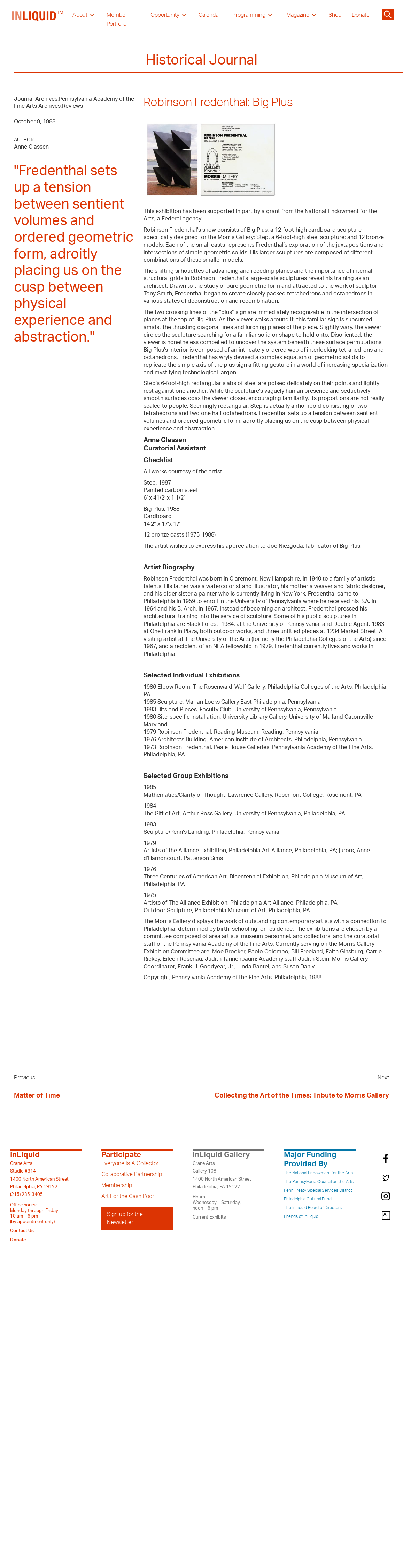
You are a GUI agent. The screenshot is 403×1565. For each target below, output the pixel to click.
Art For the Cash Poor (127, 1196)
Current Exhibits (209, 1217)
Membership (116, 1185)
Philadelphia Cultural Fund (308, 1199)
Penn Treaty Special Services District (318, 1190)
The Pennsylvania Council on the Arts (319, 1182)
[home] (38, 19)
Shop (334, 15)
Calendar (209, 15)
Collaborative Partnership (131, 1174)
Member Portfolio (117, 19)
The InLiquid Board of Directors (313, 1208)
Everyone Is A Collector (129, 1163)
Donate (361, 15)
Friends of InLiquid (301, 1216)
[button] (83, 15)
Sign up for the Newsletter (125, 1218)
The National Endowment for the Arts (318, 1173)
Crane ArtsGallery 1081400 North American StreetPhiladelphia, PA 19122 (222, 1175)
